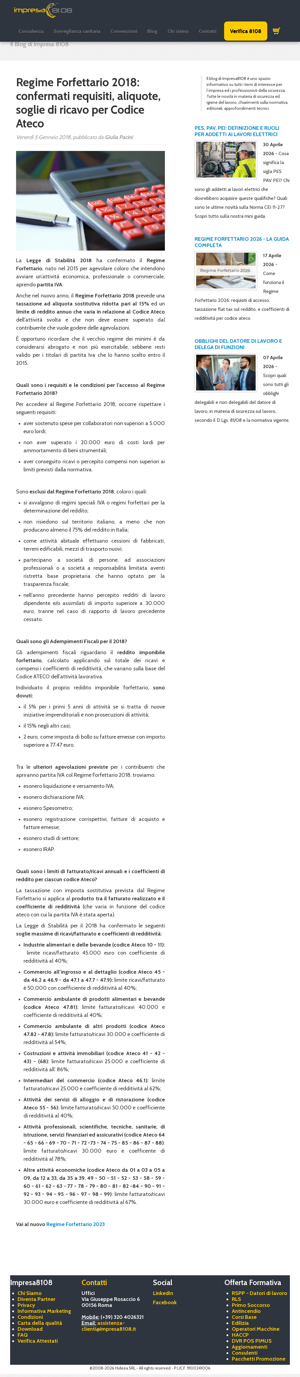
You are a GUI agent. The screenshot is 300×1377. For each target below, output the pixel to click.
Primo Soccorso (251, 1305)
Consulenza (30, 31)
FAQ (23, 1335)
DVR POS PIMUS (252, 1341)
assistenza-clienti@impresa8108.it (109, 1326)
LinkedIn (163, 1293)
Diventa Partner (36, 1299)
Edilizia (240, 1323)
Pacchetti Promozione (258, 1359)
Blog (152, 31)
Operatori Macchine (255, 1329)
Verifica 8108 (245, 31)
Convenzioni (123, 31)
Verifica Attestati (38, 1341)
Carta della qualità (40, 1323)
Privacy (26, 1305)
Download (30, 1329)
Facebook (165, 1302)
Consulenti (244, 1353)
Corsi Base (244, 1317)
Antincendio (246, 1311)
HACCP (240, 1335)
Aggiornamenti (249, 1347)
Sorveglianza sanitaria (77, 31)
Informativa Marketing (44, 1311)
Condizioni (30, 1317)
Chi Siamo (30, 1293)
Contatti (207, 31)
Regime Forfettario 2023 (75, 1224)
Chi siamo (178, 31)
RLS (236, 1299)
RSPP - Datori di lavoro (259, 1293)
